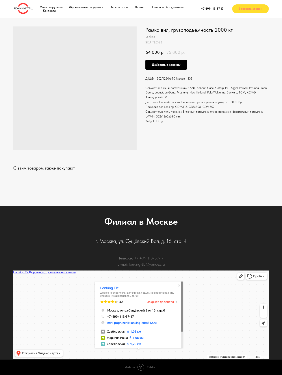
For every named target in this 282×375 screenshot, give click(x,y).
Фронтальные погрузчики (86, 7)
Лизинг (139, 7)
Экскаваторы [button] (119, 7)
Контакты (49, 10)
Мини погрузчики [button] (51, 7)
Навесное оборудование (167, 7)
